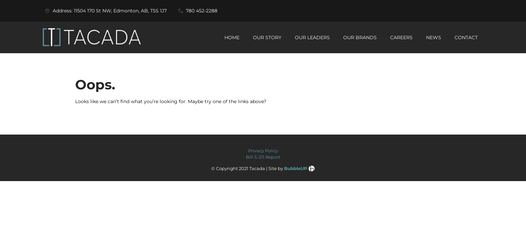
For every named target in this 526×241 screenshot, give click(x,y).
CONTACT (466, 37)
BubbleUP (295, 168)
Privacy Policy (263, 150)
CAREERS (401, 37)
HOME (232, 37)
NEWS (433, 37)
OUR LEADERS (312, 37)
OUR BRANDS (360, 37)
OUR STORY (267, 37)
